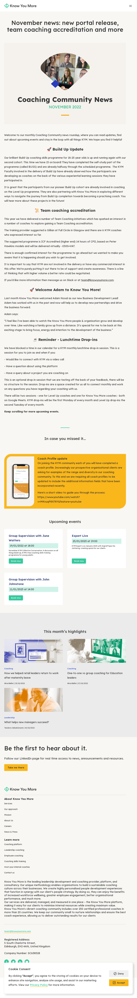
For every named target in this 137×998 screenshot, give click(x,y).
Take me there (16, 767)
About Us (8, 820)
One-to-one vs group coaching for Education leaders (95, 675)
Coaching (8, 669)
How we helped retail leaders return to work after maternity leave (31, 675)
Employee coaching (13, 855)
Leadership (9, 718)
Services (8, 803)
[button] (118, 973)
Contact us (9, 872)
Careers (7, 826)
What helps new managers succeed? (26, 722)
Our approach (11, 809)
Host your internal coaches (17, 867)
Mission (7, 815)
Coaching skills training (15, 861)
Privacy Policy (39, 985)
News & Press (10, 832)
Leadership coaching (14, 850)
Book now (16, 561)
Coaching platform (13, 844)
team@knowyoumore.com (97, 280)
